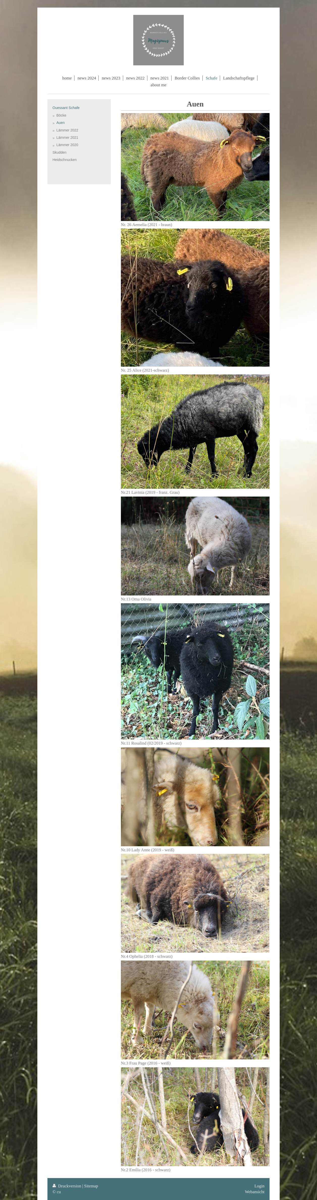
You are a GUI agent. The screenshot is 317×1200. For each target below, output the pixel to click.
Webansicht (255, 1191)
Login (259, 1186)
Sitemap (91, 1186)
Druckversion (67, 1186)
